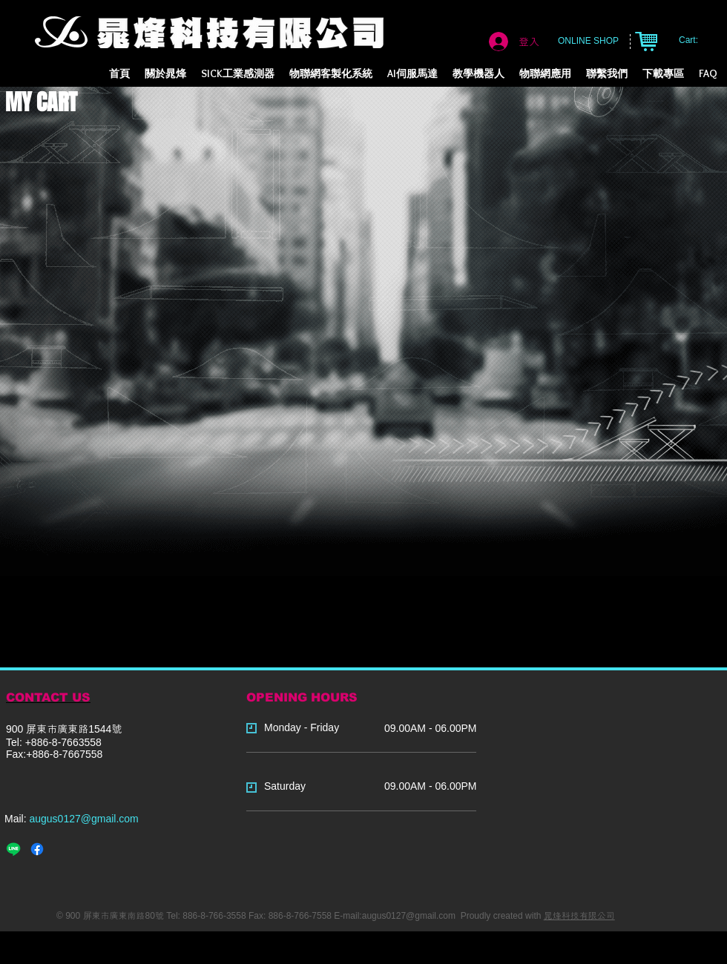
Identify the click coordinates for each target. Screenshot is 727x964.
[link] (696, 40)
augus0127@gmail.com (83, 819)
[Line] (13, 849)
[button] (331, 73)
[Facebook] (37, 849)
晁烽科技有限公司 (579, 916)
